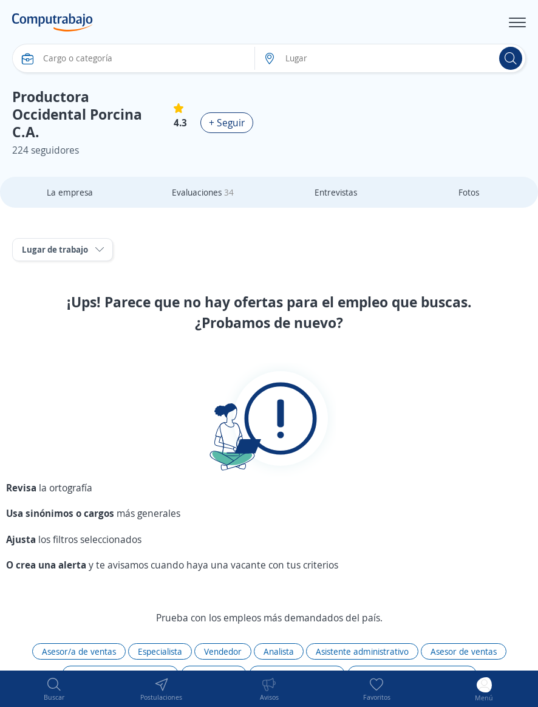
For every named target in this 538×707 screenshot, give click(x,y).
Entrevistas (336, 192)
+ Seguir (227, 122)
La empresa (70, 192)
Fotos (468, 192)
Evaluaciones (203, 192)
